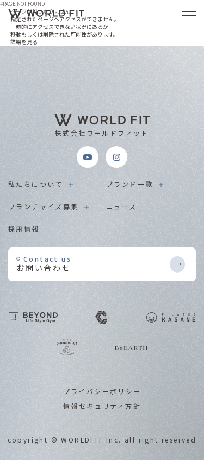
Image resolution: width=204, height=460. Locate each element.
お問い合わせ (92, 263)
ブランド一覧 (129, 184)
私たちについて (35, 184)
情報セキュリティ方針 (102, 405)
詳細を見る (24, 42)
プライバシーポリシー (102, 391)
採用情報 (24, 228)
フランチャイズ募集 (43, 206)
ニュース (121, 206)
